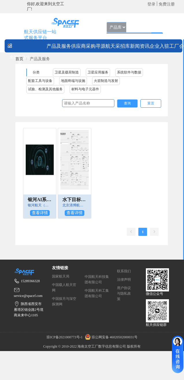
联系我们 (124, 271)
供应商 (78, 46)
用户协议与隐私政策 (124, 293)
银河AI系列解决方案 (40, 199)
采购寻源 (95, 46)
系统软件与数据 (129, 72)
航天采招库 (117, 46)
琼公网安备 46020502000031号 (110, 337)
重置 (150, 103)
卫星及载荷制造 (67, 72)
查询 (127, 103)
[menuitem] (59, 45)
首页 (19, 59)
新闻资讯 (140, 46)
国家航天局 (60, 276)
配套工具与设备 (40, 81)
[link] (19, 59)
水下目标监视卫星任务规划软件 (74, 199)
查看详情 (40, 213)
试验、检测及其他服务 (45, 89)
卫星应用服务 (98, 72)
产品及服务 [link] (40, 59)
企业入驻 (159, 46)
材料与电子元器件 (85, 89)
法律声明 (124, 280)
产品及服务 (59, 46)
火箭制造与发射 (106, 81)
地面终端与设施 (73, 81)
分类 (36, 72)
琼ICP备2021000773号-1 (65, 337)
